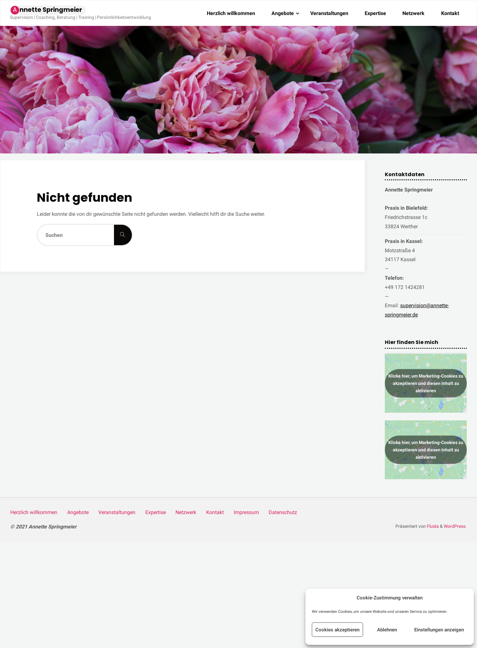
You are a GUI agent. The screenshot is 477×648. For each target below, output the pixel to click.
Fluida (432, 526)
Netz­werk (185, 512)
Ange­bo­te (78, 512)
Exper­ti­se (155, 512)
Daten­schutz (283, 512)
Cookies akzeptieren (337, 630)
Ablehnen (387, 630)
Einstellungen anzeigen (439, 630)
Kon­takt (215, 512)
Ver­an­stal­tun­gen (116, 512)
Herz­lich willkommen (33, 512)
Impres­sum (246, 512)
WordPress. (455, 526)
